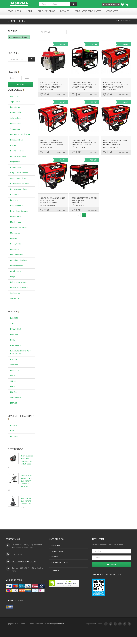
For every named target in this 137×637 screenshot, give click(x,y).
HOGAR (13, 145)
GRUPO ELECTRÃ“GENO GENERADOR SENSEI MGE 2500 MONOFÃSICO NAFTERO (115, 84)
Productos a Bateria (18, 156)
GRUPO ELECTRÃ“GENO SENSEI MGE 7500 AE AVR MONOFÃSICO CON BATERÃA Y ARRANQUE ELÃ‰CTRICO (52, 202)
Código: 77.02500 (109, 90)
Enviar (111, 564)
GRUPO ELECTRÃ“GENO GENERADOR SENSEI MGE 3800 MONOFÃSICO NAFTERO (84, 142)
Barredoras (15, 107)
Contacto (112, 11)
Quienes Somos (46, 11)
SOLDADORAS (16, 298)
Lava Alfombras (16, 205)
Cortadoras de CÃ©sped (20, 134)
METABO (13, 403)
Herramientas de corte (19, 183)
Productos (14, 11)
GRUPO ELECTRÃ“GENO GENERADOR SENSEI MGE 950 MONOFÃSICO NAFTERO (52, 84)
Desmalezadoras (17, 151)
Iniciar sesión (109, 4)
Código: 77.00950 (46, 90)
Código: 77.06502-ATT (111, 147)
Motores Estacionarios (19, 227)
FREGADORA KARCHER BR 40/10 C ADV (26, 501)
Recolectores (15, 271)
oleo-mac (14, 364)
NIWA (12, 340)
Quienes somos (58, 551)
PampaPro (14, 370)
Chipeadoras (15, 123)
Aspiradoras (15, 101)
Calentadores (15, 118)
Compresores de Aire (19, 178)
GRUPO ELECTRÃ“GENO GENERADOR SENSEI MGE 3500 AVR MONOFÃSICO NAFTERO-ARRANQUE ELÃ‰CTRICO (52, 143)
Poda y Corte (15, 244)
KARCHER (14, 318)
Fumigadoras (15, 167)
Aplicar (20, 84)
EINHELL (13, 392)
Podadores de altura (18, 260)
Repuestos (14, 249)
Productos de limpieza (19, 287)
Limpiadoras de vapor (19, 211)
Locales (64, 11)
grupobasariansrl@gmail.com (24, 561)
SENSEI (13, 381)
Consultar (60, 95)
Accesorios (14, 96)
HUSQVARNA (15, 345)
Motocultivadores (17, 255)
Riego (12, 276)
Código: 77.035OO (47, 147)
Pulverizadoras (16, 265)
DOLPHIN (14, 359)
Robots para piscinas (18, 282)
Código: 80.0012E (78, 205)
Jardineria (14, 200)
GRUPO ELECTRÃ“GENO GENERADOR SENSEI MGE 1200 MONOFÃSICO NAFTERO (84, 84)
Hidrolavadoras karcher (20, 189)
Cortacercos (15, 129)
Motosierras (15, 233)
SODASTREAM (16, 397)
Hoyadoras (14, 194)
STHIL (12, 323)
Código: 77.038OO (78, 147)
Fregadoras (15, 162)
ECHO (12, 386)
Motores (13, 238)
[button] (52, 32)
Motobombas (15, 222)
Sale (12, 431)
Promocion (14, 436)
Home (29, 11)
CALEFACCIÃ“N (16, 112)
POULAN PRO (15, 329)
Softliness (60, 624)
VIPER (12, 375)
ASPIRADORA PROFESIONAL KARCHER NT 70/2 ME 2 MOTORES (26, 481)
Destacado (14, 425)
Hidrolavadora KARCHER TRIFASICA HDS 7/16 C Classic (27, 460)
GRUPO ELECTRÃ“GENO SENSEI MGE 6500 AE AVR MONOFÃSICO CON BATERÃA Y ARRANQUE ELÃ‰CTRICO (115, 144)
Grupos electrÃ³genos (18, 37)
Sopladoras (15, 293)
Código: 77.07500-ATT (48, 205)
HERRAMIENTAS (16, 140)
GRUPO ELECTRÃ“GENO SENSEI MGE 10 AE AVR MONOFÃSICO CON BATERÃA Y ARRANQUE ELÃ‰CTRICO (84, 202)
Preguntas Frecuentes (88, 11)
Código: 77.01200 (78, 90)
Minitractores (15, 216)
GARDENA (14, 334)
